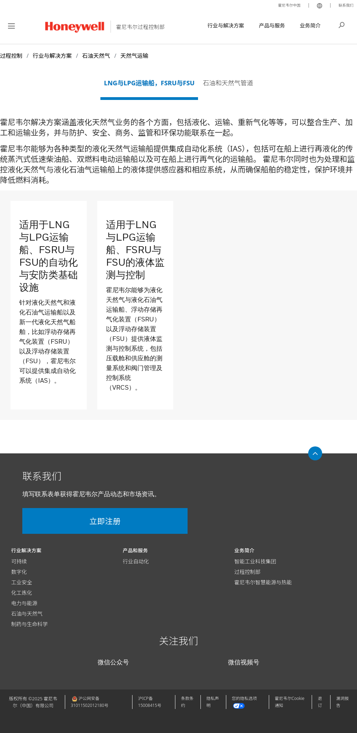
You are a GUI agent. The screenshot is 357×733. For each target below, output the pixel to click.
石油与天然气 (27, 613)
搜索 (342, 24)
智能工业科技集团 (255, 561)
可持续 (19, 561)
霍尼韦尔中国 (283, 5)
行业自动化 (136, 561)
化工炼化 (21, 592)
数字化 (19, 571)
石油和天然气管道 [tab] (228, 83)
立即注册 (62, 521)
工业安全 (21, 582)
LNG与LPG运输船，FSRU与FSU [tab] (149, 83)
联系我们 (344, 5)
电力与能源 (24, 603)
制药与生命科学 (29, 624)
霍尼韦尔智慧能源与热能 (263, 582)
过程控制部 (247, 571)
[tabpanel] (178, 268)
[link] (48, 302)
